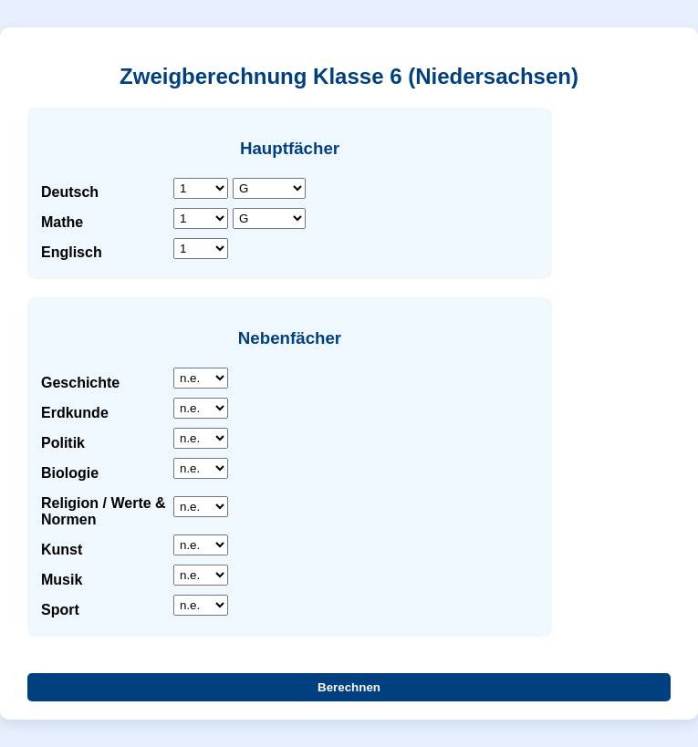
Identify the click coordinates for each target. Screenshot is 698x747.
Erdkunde (75, 412)
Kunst (61, 549)
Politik (63, 443)
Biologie (70, 473)
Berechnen (349, 687)
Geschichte (80, 382)
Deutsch (70, 192)
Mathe (62, 222)
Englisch (71, 252)
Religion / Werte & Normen (103, 511)
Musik (61, 579)
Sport (60, 609)
